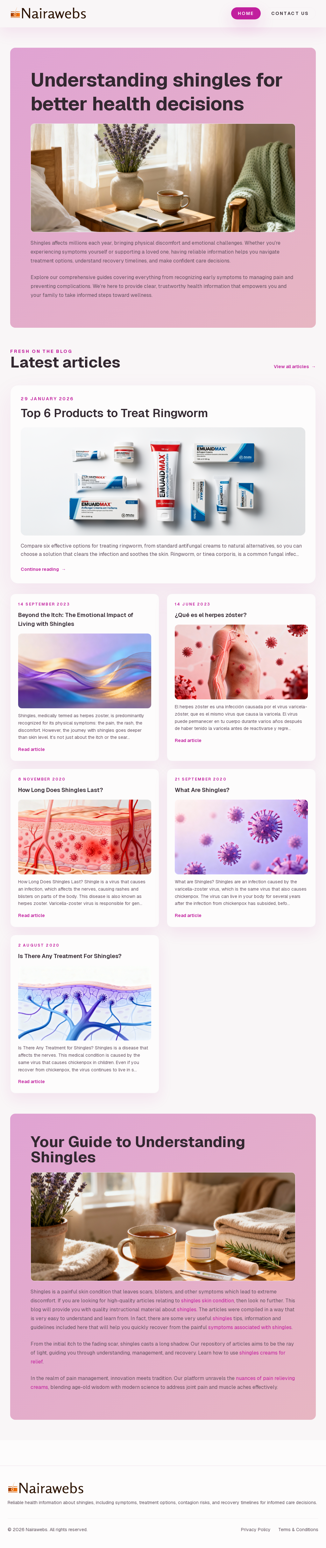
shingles (186, 1309)
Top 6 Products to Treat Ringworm (114, 413)
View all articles (295, 366)
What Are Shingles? (202, 790)
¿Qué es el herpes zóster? (211, 615)
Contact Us (290, 13)
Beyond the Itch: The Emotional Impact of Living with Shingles (75, 619)
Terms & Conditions (298, 1529)
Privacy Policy (256, 1529)
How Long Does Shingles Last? (60, 790)
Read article (31, 749)
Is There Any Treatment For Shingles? (70, 956)
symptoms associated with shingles (250, 1327)
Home (246, 13)
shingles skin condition (207, 1300)
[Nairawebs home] (64, 13)
